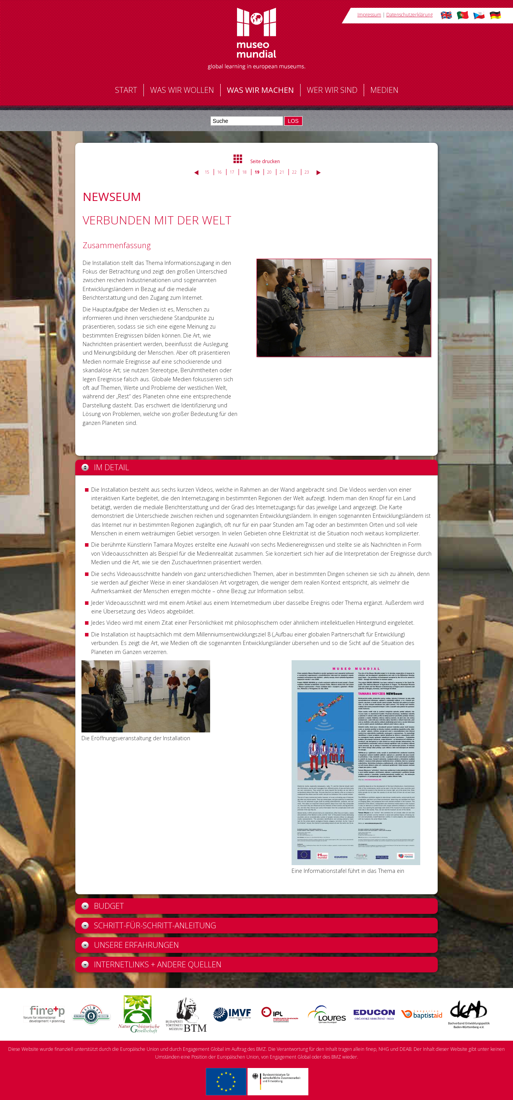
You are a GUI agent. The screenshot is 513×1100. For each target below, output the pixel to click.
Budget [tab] (102, 906)
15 (207, 172)
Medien (384, 90)
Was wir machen (260, 90)
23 (306, 172)
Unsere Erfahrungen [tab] (130, 945)
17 (232, 172)
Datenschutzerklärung (409, 14)
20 (269, 172)
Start (126, 90)
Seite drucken (265, 161)
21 (281, 172)
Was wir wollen (182, 90)
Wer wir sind (332, 90)
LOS (293, 121)
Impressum (369, 14)
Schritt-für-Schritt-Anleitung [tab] (148, 925)
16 (219, 172)
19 (257, 172)
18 (244, 172)
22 (294, 172)
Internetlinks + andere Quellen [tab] (151, 964)
